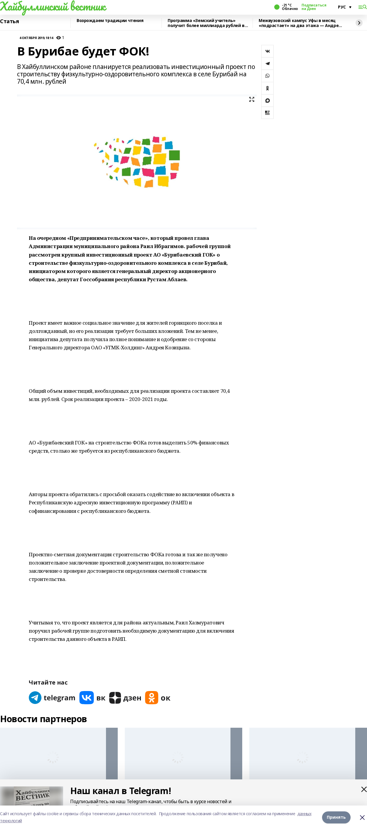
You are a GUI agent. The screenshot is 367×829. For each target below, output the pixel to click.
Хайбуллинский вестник (52, 6)
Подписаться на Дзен (314, 7)
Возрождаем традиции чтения (110, 20)
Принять (336, 817)
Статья (9, 21)
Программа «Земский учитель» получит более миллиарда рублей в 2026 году (206, 23)
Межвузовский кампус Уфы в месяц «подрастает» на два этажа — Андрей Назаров (300, 23)
